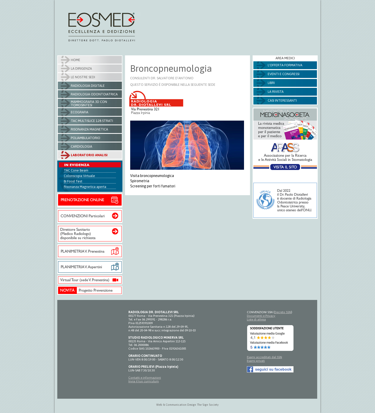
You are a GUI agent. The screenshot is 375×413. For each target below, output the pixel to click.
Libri (271, 83)
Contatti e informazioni (144, 377)
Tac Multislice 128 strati (92, 121)
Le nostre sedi (83, 77)
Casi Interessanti (282, 100)
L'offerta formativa (285, 65)
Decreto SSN (282, 312)
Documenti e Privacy (261, 316)
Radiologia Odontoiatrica (94, 94)
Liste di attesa (256, 319)
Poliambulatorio (85, 138)
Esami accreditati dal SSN (264, 357)
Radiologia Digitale (88, 86)
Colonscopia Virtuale (79, 176)
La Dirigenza (81, 68)
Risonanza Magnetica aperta (85, 187)
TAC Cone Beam (76, 170)
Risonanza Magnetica (89, 129)
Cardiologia (81, 146)
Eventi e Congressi (283, 74)
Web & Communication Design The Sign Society (187, 404)
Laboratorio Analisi (89, 155)
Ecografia (79, 112)
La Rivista (276, 92)
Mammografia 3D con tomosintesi (89, 103)
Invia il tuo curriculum (143, 381)
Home (75, 60)
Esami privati (256, 361)
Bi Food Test (73, 181)
